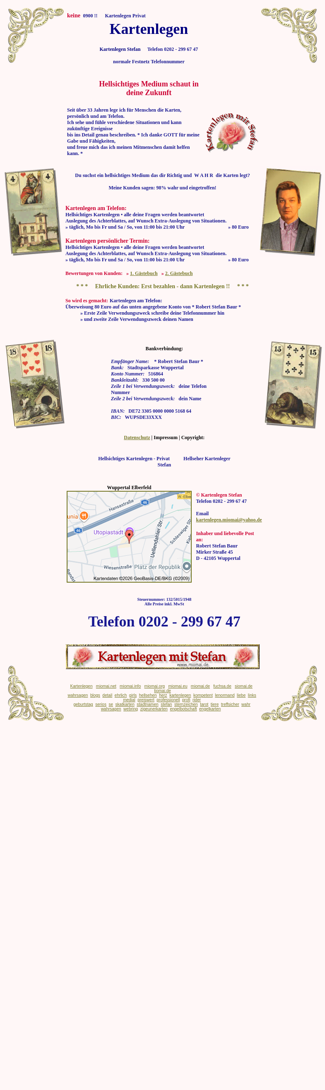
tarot (204, 704)
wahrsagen (77, 695)
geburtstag (83, 704)
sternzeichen (186, 704)
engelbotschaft (183, 709)
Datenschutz (137, 437)
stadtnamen (147, 704)
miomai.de (200, 686)
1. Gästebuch (144, 273)
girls (133, 695)
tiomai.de (162, 690)
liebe (241, 695)
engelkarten (210, 709)
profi (186, 700)
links (252, 695)
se (110, 704)
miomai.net (106, 686)
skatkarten (125, 704)
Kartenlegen (81, 686)
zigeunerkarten (154, 709)
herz (163, 695)
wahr (245, 704)
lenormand (224, 695)
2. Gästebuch (179, 273)
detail (107, 695)
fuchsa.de (222, 686)
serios (100, 704)
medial (129, 700)
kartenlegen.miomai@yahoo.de (229, 520)
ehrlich (121, 695)
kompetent (203, 695)
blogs (95, 695)
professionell (168, 700)
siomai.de (244, 686)
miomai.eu (177, 686)
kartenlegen (180, 695)
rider (197, 700)
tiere (215, 704)
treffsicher (230, 704)
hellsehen (148, 695)
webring (130, 709)
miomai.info (130, 686)
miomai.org (154, 686)
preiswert (145, 700)
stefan (166, 704)
